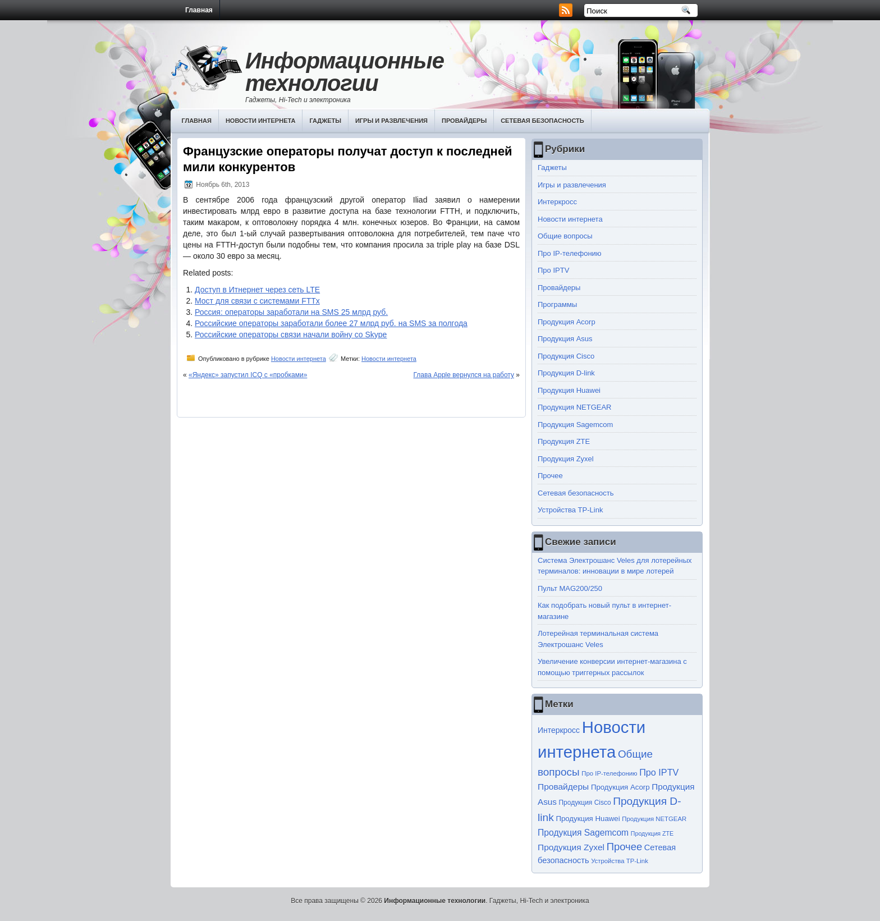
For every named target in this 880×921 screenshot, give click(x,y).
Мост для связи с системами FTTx (257, 300)
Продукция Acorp (566, 322)
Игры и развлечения (391, 120)
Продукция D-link (566, 373)
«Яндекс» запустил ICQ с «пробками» (248, 375)
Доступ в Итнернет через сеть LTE (257, 289)
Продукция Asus (565, 339)
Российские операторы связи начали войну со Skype (291, 334)
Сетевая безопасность (542, 120)
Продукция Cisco (566, 356)
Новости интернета (261, 120)
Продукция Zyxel (566, 459)
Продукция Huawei (569, 390)
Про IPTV (553, 270)
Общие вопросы (565, 236)
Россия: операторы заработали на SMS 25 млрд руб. (291, 312)
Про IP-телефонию (570, 253)
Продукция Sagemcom (575, 424)
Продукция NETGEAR (575, 407)
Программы (557, 304)
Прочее (550, 475)
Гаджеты (325, 120)
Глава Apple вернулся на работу (464, 375)
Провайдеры (464, 120)
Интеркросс (557, 202)
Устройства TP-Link (570, 510)
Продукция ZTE (564, 441)
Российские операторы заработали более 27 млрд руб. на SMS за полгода (331, 323)
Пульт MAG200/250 (570, 588)
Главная (199, 10)
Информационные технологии (344, 71)
